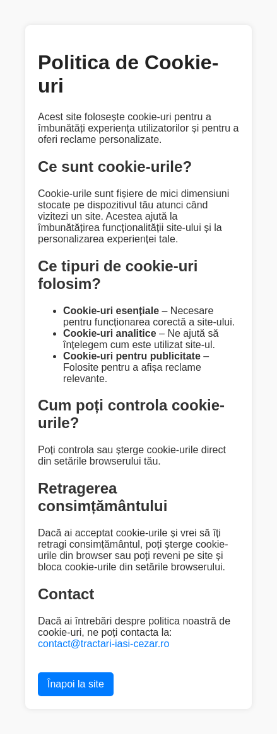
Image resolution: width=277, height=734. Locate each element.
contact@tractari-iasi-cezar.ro (103, 643)
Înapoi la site (75, 684)
